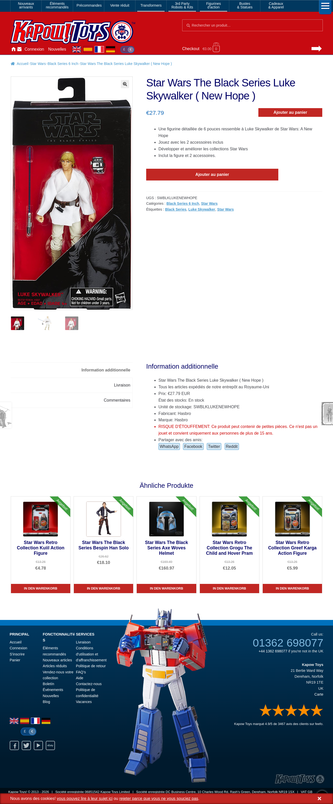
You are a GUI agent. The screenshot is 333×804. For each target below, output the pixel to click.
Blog (46, 702)
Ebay (50, 745)
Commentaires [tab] (117, 400)
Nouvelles (57, 49)
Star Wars (38, 64)
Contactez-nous (19, 49)
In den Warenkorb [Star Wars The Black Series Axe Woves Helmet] (166, 588)
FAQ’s (81, 672)
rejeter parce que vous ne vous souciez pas (158, 798)
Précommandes (89, 5)
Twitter (214, 447)
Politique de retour (91, 666)
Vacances (84, 702)
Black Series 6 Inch (63, 64)
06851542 (92, 792)
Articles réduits (55, 666)
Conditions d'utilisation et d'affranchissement (91, 654)
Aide (79, 678)
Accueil (13, 49)
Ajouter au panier (290, 112)
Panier (15, 660)
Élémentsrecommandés (57, 5)
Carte (318, 695)
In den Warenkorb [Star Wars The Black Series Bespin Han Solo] (103, 588)
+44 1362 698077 (273, 651)
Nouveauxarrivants (26, 5)
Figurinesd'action (213, 5)
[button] (125, 84)
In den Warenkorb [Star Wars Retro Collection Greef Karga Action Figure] (292, 588)
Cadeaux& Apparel (276, 5)
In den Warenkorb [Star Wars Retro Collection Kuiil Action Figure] (40, 588)
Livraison (83, 642)
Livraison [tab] (122, 385)
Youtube (38, 745)
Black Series (175, 209)
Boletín (48, 684)
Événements (53, 690)
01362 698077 (288, 643)
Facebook (193, 447)
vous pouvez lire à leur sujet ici (84, 798)
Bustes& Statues (244, 5)
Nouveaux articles (57, 660)
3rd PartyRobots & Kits (182, 5)
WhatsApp (169, 447)
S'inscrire (17, 654)
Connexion (34, 49)
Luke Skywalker (201, 209)
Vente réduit (119, 5)
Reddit (232, 447)
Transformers (151, 5)
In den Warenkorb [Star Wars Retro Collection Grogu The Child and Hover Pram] (229, 588)
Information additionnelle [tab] (106, 370)
